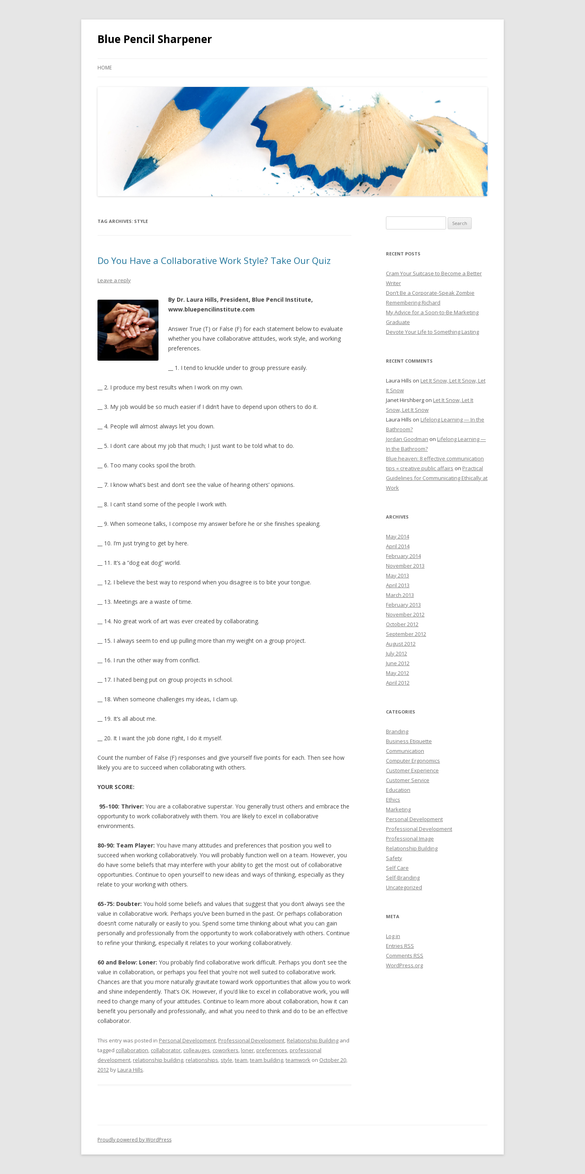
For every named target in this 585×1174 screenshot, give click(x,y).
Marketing (398, 809)
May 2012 (397, 673)
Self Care (397, 867)
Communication (405, 751)
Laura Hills (130, 1069)
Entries (400, 945)
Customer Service (407, 780)
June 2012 (398, 663)
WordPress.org (404, 965)
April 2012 (398, 682)
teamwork (298, 1060)
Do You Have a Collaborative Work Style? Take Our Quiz (214, 260)
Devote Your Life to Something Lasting (432, 331)
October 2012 (402, 624)
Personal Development (187, 1040)
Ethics (393, 799)
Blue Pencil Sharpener (155, 39)
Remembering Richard (413, 302)
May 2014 (397, 536)
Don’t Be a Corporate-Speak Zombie (430, 292)
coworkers (225, 1050)
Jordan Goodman (407, 439)
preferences (271, 1050)
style (226, 1060)
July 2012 (396, 653)
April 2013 (398, 585)
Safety (394, 858)
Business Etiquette (409, 741)
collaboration (132, 1050)
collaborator (166, 1050)
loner (247, 1050)
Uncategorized (404, 887)
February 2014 (403, 556)
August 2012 (401, 643)
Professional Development (251, 1040)
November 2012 (405, 614)
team (241, 1060)
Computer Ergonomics (413, 760)
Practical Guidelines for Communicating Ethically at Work (437, 478)
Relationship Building (312, 1040)
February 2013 (403, 604)
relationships (202, 1060)
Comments (404, 955)
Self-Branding (403, 877)
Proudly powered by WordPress (134, 1139)
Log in (393, 936)
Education (398, 789)
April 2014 (398, 546)
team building (266, 1060)
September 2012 (406, 634)
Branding (397, 731)
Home (105, 67)
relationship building (158, 1060)
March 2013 (400, 595)
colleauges (196, 1050)
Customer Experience (412, 770)
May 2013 (397, 575)
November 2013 (405, 565)
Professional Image (410, 838)
